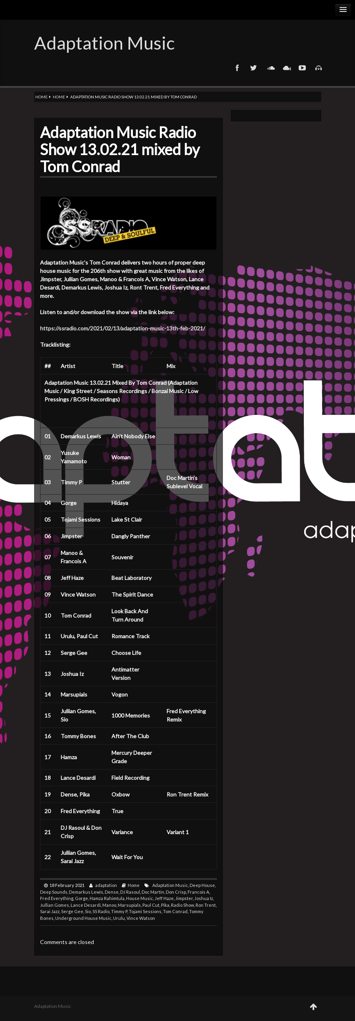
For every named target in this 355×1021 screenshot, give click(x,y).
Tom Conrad (175, 911)
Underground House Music (83, 918)
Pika (165, 905)
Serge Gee (72, 911)
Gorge (81, 898)
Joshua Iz (203, 898)
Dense (112, 891)
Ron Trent (206, 905)
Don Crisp (176, 891)
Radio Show (182, 905)
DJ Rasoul (130, 891)
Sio (88, 911)
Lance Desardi (86, 905)
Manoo (109, 905)
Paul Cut (150, 905)
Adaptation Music (104, 43)
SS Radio (100, 911)
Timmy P (119, 911)
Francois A (198, 891)
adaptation (106, 885)
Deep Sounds (53, 891)
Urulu (119, 918)
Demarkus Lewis (86, 891)
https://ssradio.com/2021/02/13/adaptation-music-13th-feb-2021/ (122, 328)
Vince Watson (141, 918)
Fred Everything (56, 898)
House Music (139, 898)
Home (41, 96)
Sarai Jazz (49, 911)
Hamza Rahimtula (107, 898)
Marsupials (129, 905)
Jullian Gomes (54, 905)
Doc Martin (153, 891)
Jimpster (184, 898)
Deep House (202, 885)
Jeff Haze (164, 898)
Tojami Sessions (145, 911)
